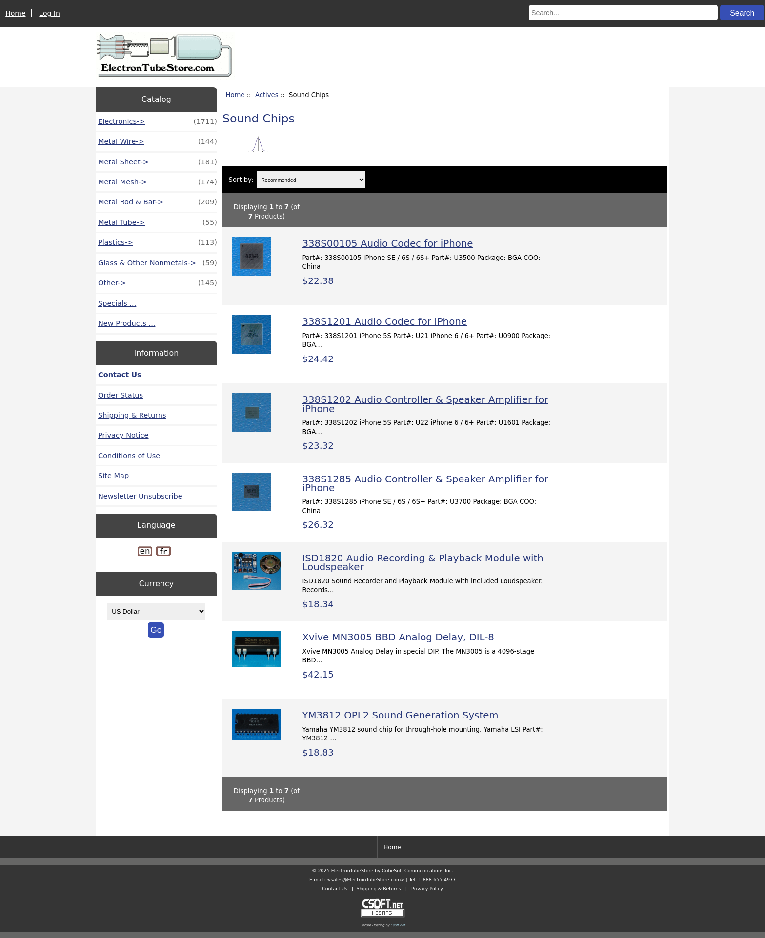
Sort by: (241, 179)
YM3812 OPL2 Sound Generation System (400, 715)
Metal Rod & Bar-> (157, 202)
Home (15, 13)
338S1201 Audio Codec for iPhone (384, 321)
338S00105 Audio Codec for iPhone (387, 243)
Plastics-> (157, 242)
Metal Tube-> (157, 222)
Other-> (157, 283)
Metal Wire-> (157, 141)
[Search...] (623, 12)
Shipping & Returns (132, 415)
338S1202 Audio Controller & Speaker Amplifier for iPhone (425, 404)
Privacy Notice (123, 435)
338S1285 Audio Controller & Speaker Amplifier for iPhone (425, 484)
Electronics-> (157, 121)
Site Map (113, 475)
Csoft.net (397, 925)
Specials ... (117, 303)
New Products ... (126, 323)
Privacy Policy (427, 888)
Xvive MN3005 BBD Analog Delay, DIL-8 (398, 637)
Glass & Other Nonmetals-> (157, 263)
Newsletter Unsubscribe (140, 496)
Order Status (120, 395)
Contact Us (119, 375)
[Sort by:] (311, 179)
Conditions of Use (129, 455)
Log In (49, 13)
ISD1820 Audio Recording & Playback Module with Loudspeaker (422, 563)
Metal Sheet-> (157, 162)
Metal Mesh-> (157, 182)
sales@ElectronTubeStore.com (366, 879)
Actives (267, 95)
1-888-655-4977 (437, 879)
